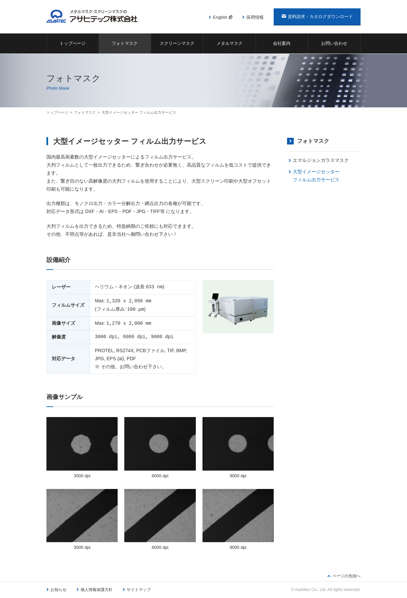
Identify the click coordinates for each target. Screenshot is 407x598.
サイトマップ (139, 589)
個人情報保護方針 (97, 589)
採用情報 (255, 17)
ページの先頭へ (346, 576)
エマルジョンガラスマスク (321, 160)
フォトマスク (125, 43)
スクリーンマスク (177, 43)
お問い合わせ (334, 43)
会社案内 (281, 43)
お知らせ (58, 589)
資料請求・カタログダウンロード (320, 16)
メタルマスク (230, 43)
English (220, 17)
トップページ (72, 43)
